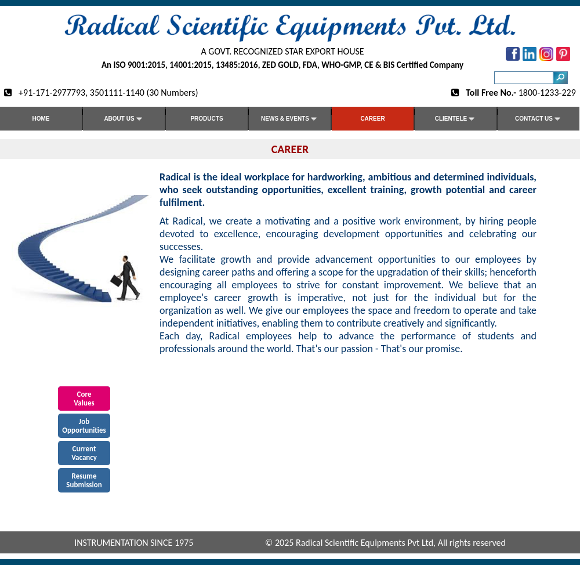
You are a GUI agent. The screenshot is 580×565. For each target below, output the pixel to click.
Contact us (538, 119)
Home (41, 118)
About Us (123, 119)
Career (372, 118)
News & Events (289, 119)
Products (206, 118)
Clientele (456, 119)
